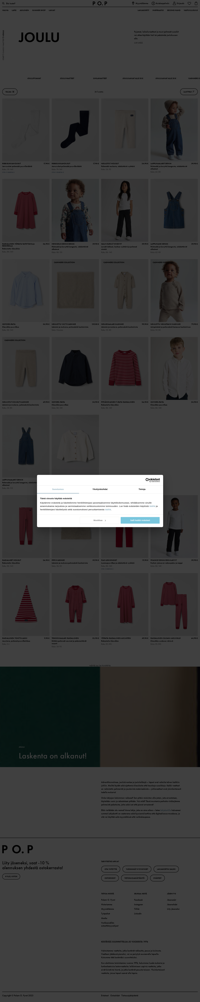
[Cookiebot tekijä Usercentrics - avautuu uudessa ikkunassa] (147, 480)
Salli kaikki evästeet (140, 520)
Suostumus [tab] (58, 489)
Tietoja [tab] (142, 489)
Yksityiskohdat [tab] (100, 489)
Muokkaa (99, 520)
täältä (152, 506)
